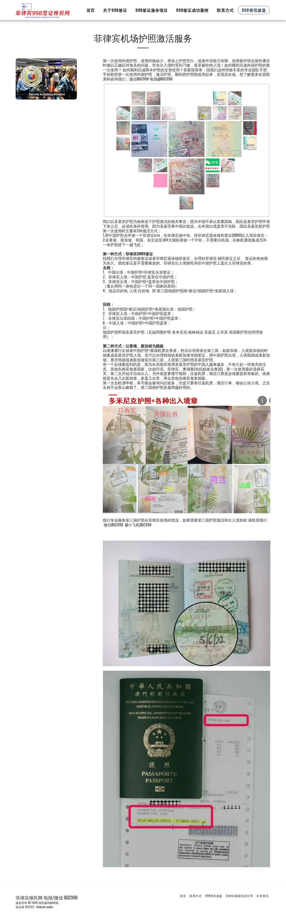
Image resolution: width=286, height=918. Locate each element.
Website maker (44, 907)
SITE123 (29, 907)
